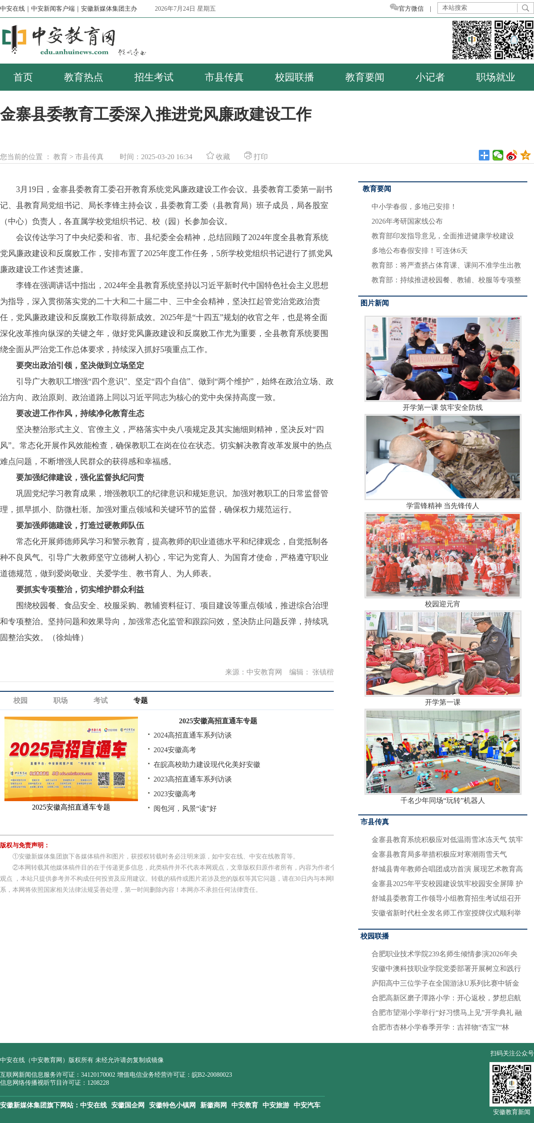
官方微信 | (413, 8)
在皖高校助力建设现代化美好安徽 (207, 764)
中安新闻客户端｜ (56, 8)
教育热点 (83, 77)
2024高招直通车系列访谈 (193, 735)
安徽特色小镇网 (172, 1105)
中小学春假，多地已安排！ (414, 206)
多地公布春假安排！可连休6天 (420, 250)
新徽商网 (213, 1105)
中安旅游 (276, 1105)
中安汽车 (307, 1105)
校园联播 (294, 77)
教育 (60, 156)
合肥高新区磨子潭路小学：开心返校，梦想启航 (446, 998)
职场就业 (495, 77)
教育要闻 (364, 77)
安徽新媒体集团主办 (109, 8)
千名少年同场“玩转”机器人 (443, 756)
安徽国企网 (128, 1105)
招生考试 (154, 77)
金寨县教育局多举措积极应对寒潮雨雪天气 (439, 854)
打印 (256, 156)
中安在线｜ (15, 8)
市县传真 (224, 77)
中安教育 (244, 1105)
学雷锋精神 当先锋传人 (443, 461)
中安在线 (93, 1105)
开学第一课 (443, 658)
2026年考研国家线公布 (407, 221)
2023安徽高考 (175, 794)
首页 (23, 77)
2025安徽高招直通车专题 (218, 721)
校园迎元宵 (443, 560)
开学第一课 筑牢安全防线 (443, 363)
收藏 (218, 156)
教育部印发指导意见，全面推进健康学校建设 (443, 236)
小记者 (430, 77)
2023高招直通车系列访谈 (193, 779)
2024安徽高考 (175, 750)
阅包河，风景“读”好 (185, 808)
